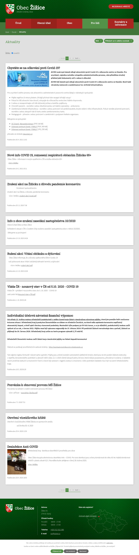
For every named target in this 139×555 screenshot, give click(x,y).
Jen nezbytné (70, 551)
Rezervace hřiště (121, 6)
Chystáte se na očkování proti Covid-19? (33, 68)
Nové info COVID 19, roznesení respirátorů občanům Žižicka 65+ (49, 155)
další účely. (110, 543)
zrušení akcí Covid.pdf (27, 196)
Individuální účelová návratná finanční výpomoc (40, 315)
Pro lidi (95, 23)
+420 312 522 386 (57, 529)
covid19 (16, 53)
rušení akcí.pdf (27, 265)
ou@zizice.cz (55, 533)
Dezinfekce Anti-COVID (22, 446)
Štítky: (7, 53)
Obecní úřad (44, 23)
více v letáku (13, 163)
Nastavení (83, 551)
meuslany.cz (27, 134)
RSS (99, 41)
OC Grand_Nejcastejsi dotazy (22, 124)
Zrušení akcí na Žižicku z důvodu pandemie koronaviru (43, 184)
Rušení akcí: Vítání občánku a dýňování (33, 254)
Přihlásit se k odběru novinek (119, 41)
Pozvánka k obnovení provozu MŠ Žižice (34, 385)
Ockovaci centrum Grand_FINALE (24, 126)
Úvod (18, 23)
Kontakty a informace (120, 23)
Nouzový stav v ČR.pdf (26, 294)
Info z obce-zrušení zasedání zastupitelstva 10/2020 (41, 221)
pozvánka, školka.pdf (29, 393)
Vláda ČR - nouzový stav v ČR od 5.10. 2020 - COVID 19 (42, 286)
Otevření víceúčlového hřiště (26, 418)
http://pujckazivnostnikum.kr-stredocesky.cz (66, 347)
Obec (69, 23)
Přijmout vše (57, 551)
